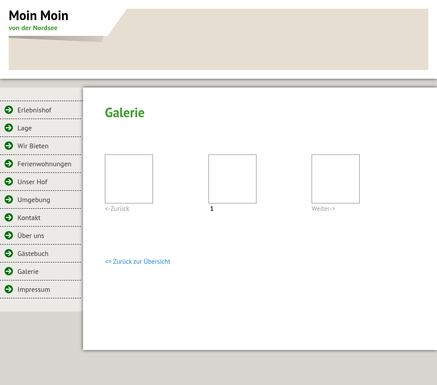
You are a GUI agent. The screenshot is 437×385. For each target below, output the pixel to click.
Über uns (30, 235)
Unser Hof (32, 181)
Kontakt (29, 217)
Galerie (27, 271)
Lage (24, 127)
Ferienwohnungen (44, 163)
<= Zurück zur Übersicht (137, 261)
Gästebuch (33, 253)
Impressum (33, 289)
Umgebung (33, 199)
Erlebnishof (34, 109)
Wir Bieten (33, 145)
